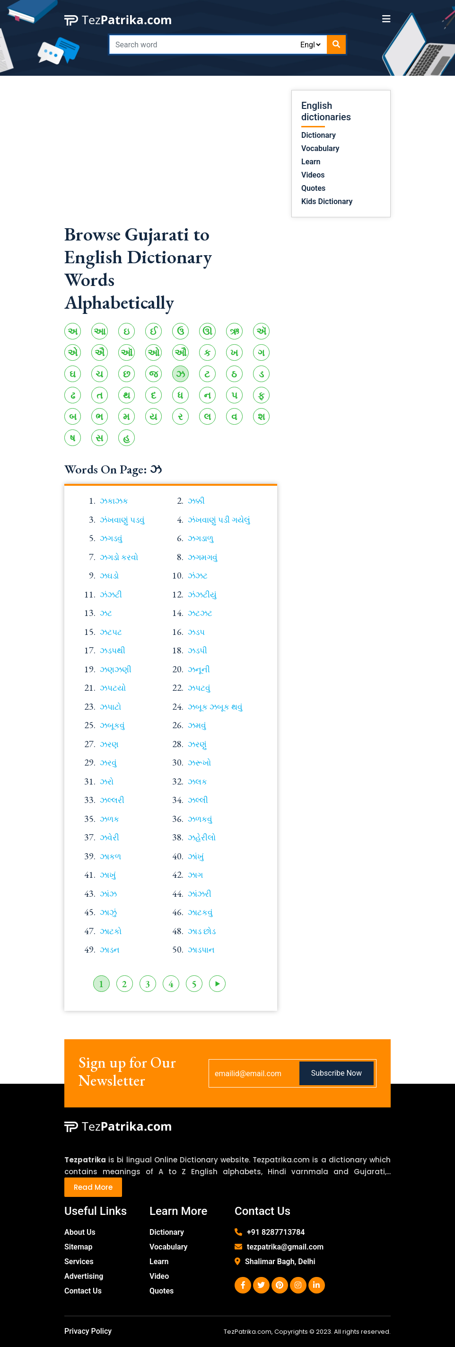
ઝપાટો (110, 707)
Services (79, 1261)
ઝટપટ (111, 632)
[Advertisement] (170, 156)
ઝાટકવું (200, 912)
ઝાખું (108, 875)
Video (159, 1276)
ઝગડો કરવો (119, 557)
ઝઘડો (109, 575)
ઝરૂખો (199, 762)
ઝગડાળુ (200, 538)
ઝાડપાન (201, 949)
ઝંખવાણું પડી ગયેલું (219, 520)
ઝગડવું (111, 538)
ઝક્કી (196, 501)
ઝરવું (108, 762)
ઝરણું (197, 744)
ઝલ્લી (198, 800)
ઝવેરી (109, 837)
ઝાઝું (108, 912)
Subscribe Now (336, 1073)
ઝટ (106, 613)
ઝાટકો (111, 931)
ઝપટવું (199, 688)
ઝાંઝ (108, 894)
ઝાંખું (196, 856)
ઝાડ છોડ (202, 931)
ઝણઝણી (115, 669)
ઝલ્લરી (112, 800)
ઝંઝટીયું (202, 594)
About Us (80, 1232)
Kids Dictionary (326, 201)
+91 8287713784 (276, 1232)
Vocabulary (320, 148)
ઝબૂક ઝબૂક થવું (215, 707)
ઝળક (109, 819)
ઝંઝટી (111, 594)
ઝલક (197, 781)
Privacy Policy (88, 1331)
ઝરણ (109, 744)
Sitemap (78, 1246)
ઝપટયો (113, 688)
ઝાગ (195, 875)
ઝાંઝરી (199, 894)
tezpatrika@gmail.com (285, 1246)
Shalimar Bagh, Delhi (280, 1261)
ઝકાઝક (114, 501)
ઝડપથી (112, 650)
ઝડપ (196, 632)
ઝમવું (197, 725)
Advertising (83, 1276)
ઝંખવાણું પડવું (122, 520)
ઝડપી (197, 650)
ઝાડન (110, 949)
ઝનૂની (199, 669)
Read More (93, 1187)
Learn (311, 161)
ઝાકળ (110, 856)
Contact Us (83, 1290)
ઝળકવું (200, 819)
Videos (312, 174)
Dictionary (318, 135)
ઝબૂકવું (112, 725)
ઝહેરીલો (202, 837)
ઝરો (107, 781)
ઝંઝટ (198, 575)
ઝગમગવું (203, 557)
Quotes (313, 188)
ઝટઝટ (200, 613)
